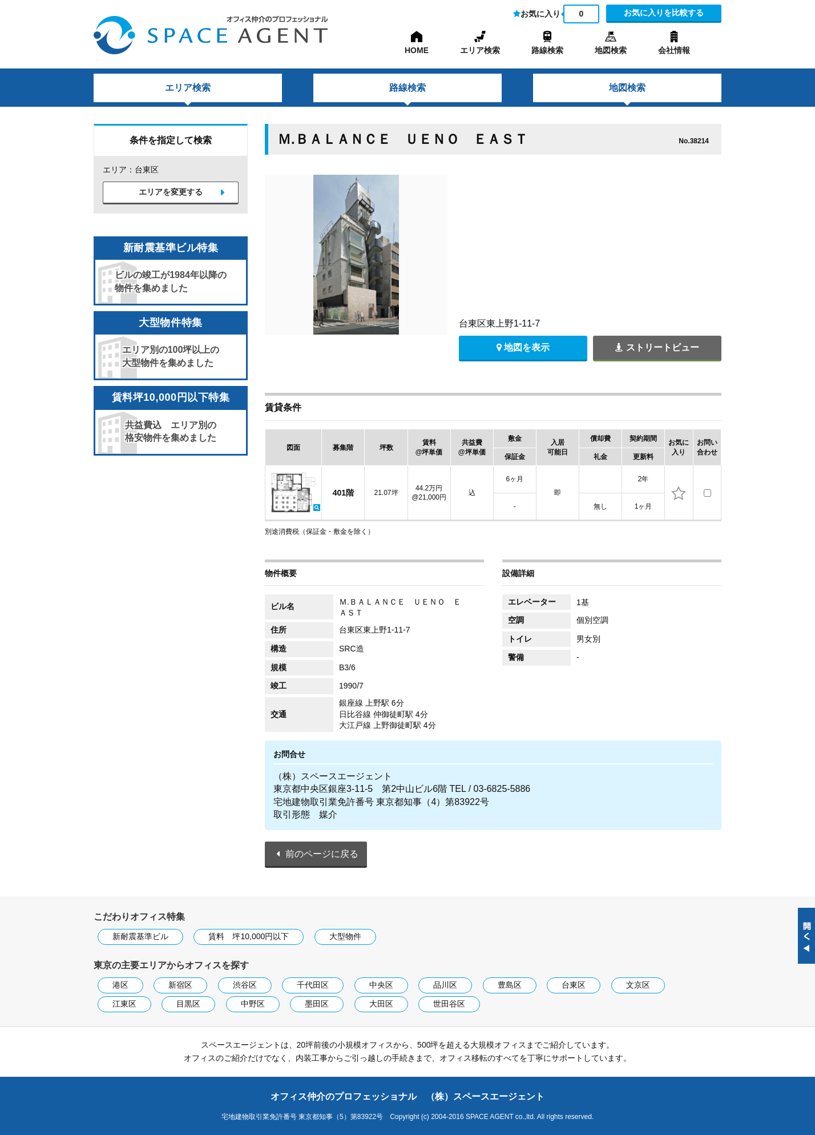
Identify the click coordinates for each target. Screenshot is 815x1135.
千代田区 (313, 984)
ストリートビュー (657, 347)
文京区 (638, 984)
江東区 (124, 1003)
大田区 (381, 1003)
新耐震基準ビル (140, 936)
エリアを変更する (171, 192)
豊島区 (510, 984)
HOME (417, 50)
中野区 (253, 1003)
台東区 (574, 984)
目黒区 (188, 1003)
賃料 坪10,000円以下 (248, 936)
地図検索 (611, 50)
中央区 (381, 984)
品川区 (445, 984)
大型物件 (345, 936)
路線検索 (547, 50)
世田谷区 (449, 1003)
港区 (120, 984)
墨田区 (317, 1003)
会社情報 (674, 50)
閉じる (806, 936)
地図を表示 (523, 347)
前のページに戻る (321, 854)
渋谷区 (245, 984)
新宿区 (180, 984)
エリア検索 (480, 50)
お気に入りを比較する (664, 12)
